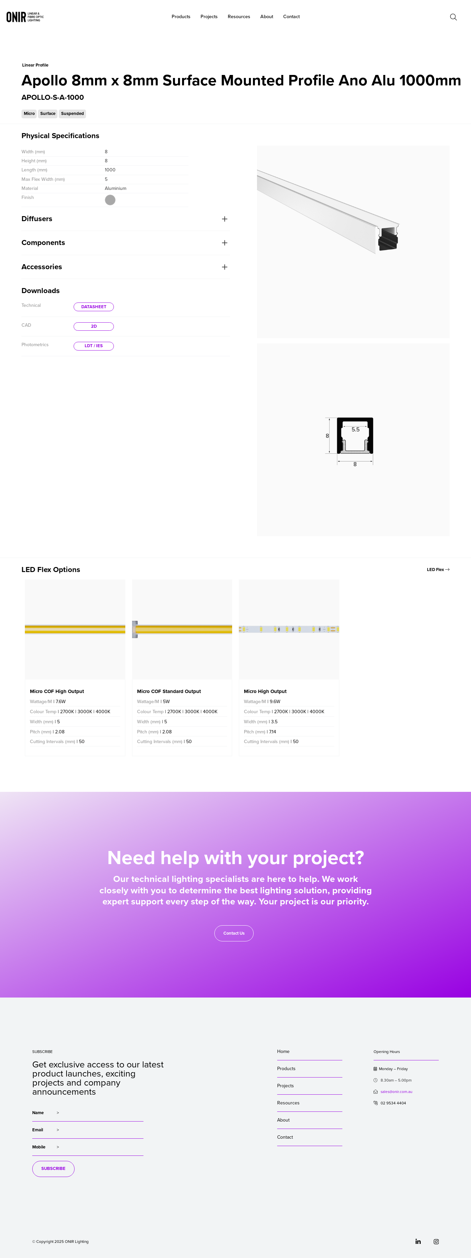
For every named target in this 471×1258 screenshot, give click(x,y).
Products (286, 1068)
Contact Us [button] (234, 933)
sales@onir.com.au (396, 1091)
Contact (285, 1137)
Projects (285, 1086)
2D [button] (94, 326)
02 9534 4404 (390, 1103)
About (266, 16)
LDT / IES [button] (94, 346)
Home (283, 1051)
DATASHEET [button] (93, 307)
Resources (288, 1103)
